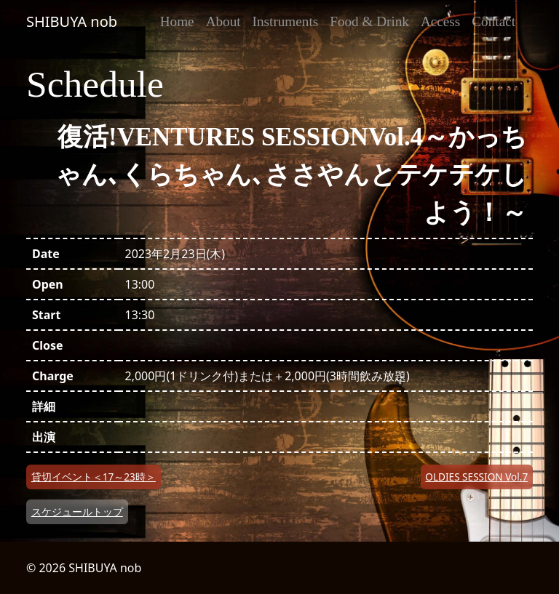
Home (177, 21)
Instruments (286, 21)
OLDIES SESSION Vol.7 (476, 476)
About (223, 21)
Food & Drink (369, 21)
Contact (493, 21)
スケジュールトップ (77, 511)
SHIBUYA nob (71, 21)
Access (440, 21)
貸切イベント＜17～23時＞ (93, 476)
